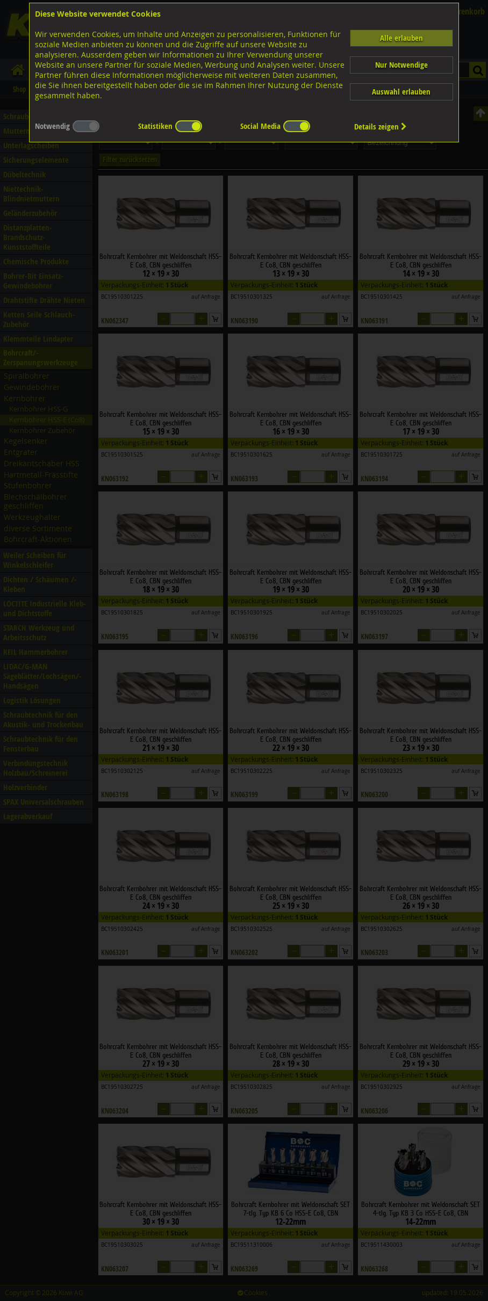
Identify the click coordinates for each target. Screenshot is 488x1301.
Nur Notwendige (401, 64)
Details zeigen (380, 126)
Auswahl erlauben (401, 91)
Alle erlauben (401, 38)
